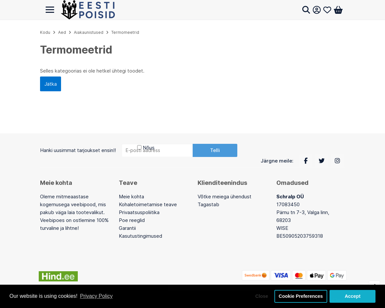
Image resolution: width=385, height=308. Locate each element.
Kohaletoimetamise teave (148, 204)
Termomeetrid (125, 32)
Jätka (50, 84)
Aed (62, 32)
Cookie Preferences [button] (301, 296)
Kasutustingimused (140, 236)
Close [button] (261, 296)
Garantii (127, 228)
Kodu (45, 32)
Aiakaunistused (88, 32)
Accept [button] (352, 296)
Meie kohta (131, 196)
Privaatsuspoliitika (139, 212)
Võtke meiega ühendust (224, 196)
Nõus (149, 147)
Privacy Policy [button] (96, 296)
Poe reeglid (132, 220)
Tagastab (208, 204)
